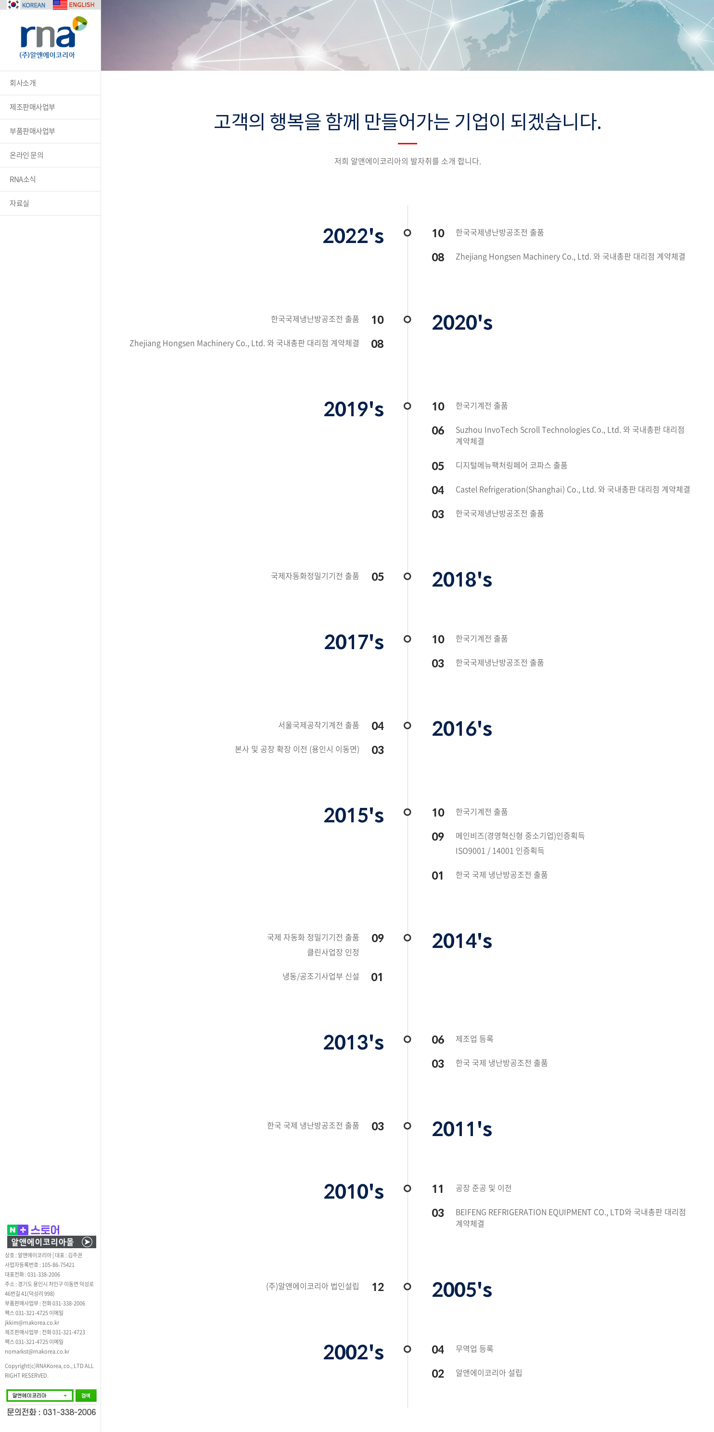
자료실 (19, 203)
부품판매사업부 (32, 131)
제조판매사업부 (32, 107)
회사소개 (23, 82)
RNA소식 (23, 179)
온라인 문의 (26, 155)
